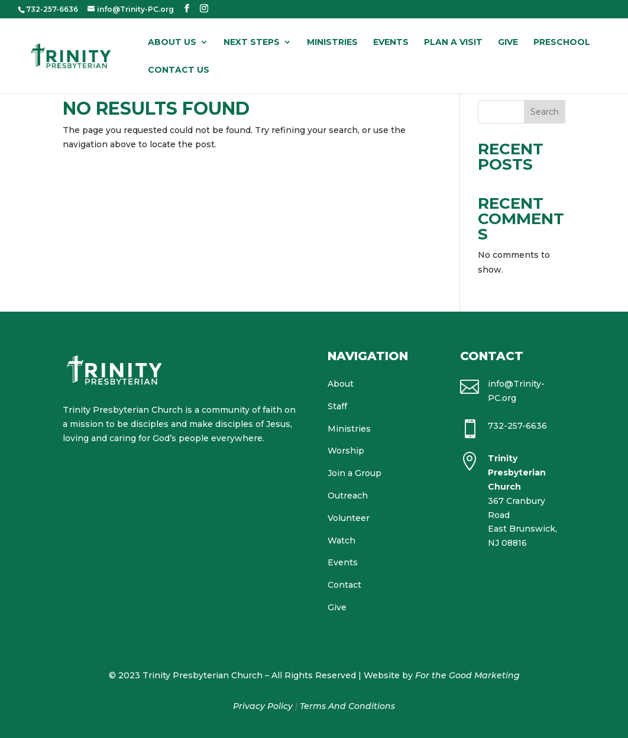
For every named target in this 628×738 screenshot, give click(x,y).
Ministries (332, 42)
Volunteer (349, 518)
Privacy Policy (263, 706)
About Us (172, 42)
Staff (337, 406)
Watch (341, 540)
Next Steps (252, 42)
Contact (344, 585)
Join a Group (354, 473)
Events (391, 42)
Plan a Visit (453, 42)
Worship (346, 450)
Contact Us (178, 70)
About (341, 383)
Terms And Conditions (347, 706)
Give (508, 42)
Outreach (348, 495)
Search (544, 111)
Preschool (561, 42)
